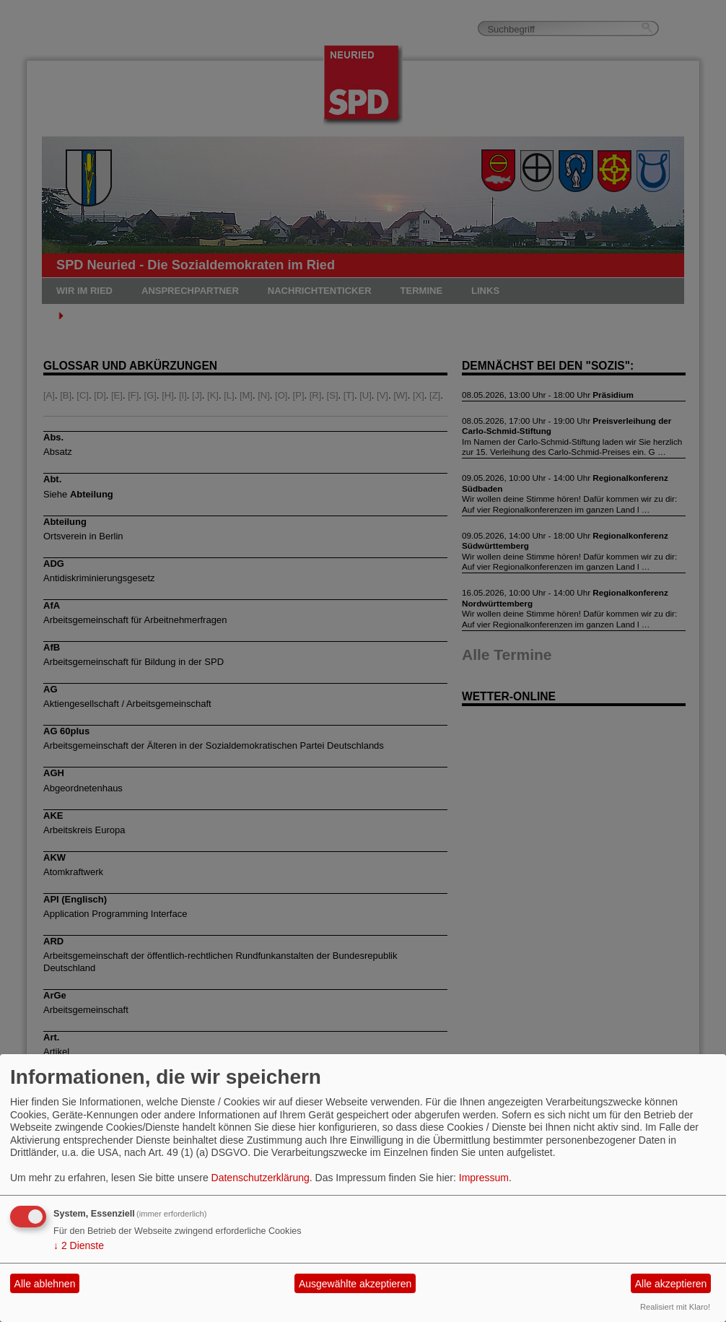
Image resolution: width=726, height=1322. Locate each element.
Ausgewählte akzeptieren (355, 1284)
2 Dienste (78, 1245)
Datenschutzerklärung (260, 1177)
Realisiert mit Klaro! (675, 1307)
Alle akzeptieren (671, 1284)
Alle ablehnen (45, 1284)
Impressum (484, 1177)
